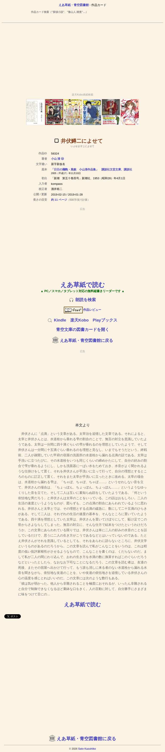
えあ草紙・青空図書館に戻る (86, 340)
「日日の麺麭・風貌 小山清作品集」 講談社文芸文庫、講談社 (91, 169)
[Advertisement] (82, 56)
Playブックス (105, 320)
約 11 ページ (59, 199)
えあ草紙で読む (82, 284)
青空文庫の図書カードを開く (82, 329)
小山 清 (55, 158)
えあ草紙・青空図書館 (74, 5)
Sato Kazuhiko (87, 748)
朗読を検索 (85, 299)
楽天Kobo (79, 320)
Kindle (60, 320)
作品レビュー (82, 309)
